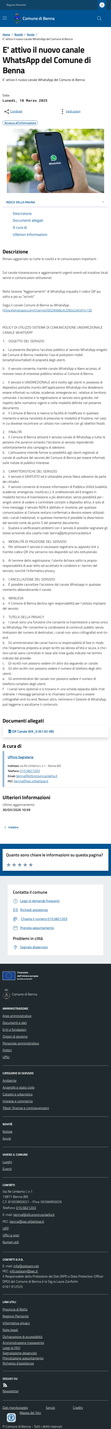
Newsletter (11, 1391)
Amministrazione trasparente (23, 1342)
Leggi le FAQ (11, 1347)
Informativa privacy (16, 1323)
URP (6, 1228)
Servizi (50, 1407)
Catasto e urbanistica (18, 1094)
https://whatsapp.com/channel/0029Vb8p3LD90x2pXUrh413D (47, 310)
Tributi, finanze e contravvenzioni (26, 1107)
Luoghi (7, 1161)
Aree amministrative (17, 1015)
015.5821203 (30, 770)
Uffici (6, 1056)
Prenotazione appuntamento (23, 1358)
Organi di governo (15, 1036)
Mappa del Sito (30, 1412)
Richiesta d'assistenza (18, 1363)
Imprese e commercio (18, 1101)
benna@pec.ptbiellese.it (31, 781)
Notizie (7, 1131)
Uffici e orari (11, 1235)
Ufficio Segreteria (20, 757)
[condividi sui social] (13, 111)
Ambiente (9, 1080)
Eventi (7, 1168)
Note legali (10, 1329)
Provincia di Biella (15, 1309)
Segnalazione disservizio (20, 1353)
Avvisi (30, 34)
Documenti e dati (15, 1022)
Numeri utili (11, 1242)
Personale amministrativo (21, 1043)
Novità (18, 34)
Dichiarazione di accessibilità (22, 1336)
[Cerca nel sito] (98, 18)
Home (6, 34)
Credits (78, 1407)
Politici (7, 1050)
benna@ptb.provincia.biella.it (36, 775)
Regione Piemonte (16, 5)
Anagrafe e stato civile (18, 1087)
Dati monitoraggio (15, 1407)
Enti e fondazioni (14, 1029)
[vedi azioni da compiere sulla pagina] (69, 111)
